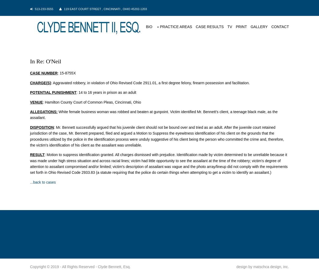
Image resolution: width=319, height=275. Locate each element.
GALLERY (259, 27)
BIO (149, 27)
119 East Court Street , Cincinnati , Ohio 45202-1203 (105, 9)
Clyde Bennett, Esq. (114, 267)
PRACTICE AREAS (176, 27)
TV (229, 27)
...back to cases (43, 182)
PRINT (241, 27)
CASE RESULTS (210, 27)
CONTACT (280, 27)
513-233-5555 (44, 9)
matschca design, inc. (271, 267)
